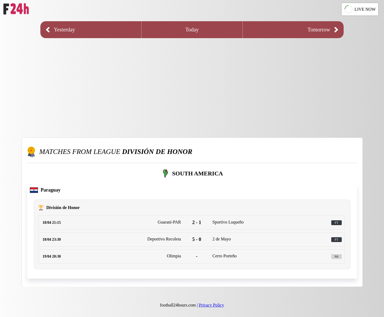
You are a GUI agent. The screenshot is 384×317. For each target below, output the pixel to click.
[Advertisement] (192, 83)
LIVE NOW (359, 9)
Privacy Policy (211, 305)
